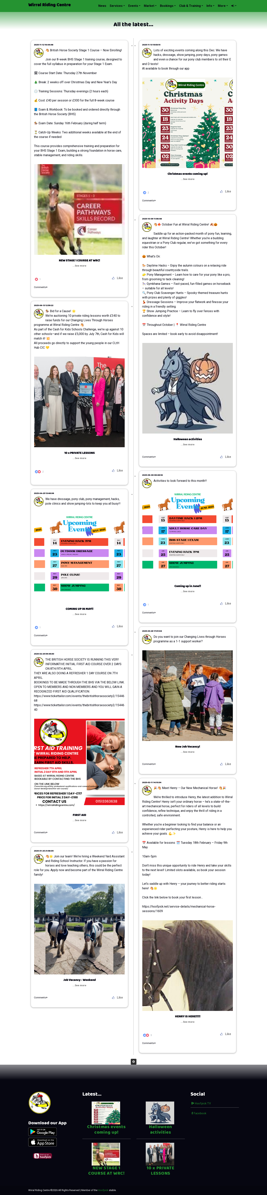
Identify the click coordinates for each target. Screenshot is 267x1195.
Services (116, 6)
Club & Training (190, 6)
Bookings (166, 6)
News (102, 6)
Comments (149, 200)
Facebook (198, 1113)
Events (133, 6)
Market (149, 6)
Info (209, 6)
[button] (233, 6)
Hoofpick (103, 1190)
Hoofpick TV (201, 1103)
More (222, 6)
